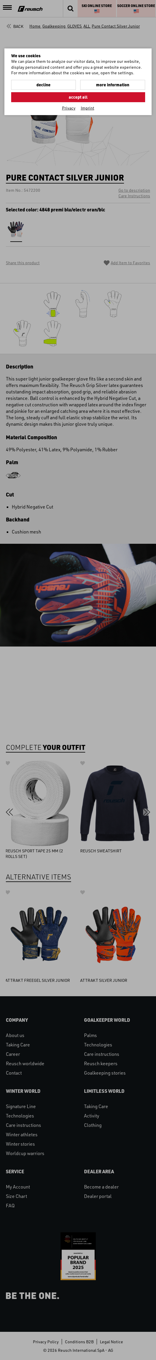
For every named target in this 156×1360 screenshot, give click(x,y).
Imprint (87, 107)
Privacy (69, 107)
